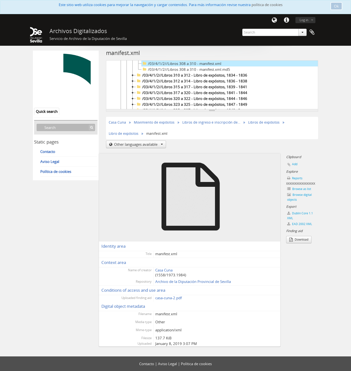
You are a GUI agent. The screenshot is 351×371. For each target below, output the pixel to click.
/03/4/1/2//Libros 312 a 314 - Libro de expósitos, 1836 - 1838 (191, 81)
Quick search (47, 111)
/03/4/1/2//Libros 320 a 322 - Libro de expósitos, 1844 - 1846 (191, 98)
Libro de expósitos (123, 133)
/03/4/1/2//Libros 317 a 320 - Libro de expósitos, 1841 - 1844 (191, 93)
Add (294, 164)
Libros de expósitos (264, 122)
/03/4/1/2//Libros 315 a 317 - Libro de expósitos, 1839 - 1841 (191, 87)
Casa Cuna (117, 122)
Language (274, 20)
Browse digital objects (299, 197)
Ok (336, 6)
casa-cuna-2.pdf (168, 297)
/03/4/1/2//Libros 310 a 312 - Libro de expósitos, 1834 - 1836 (191, 75)
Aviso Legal (49, 161)
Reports (294, 178)
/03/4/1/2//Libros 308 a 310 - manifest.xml (181, 63)
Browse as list (299, 189)
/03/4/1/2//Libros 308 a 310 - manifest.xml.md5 (186, 69)
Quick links (286, 20)
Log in (304, 20)
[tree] (212, 85)
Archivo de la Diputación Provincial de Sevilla (193, 281)
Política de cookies (55, 171)
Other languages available (138, 144)
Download (298, 239)
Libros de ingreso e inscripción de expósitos (211, 122)
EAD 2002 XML (299, 224)
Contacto (47, 151)
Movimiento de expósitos (154, 122)
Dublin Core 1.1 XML (300, 215)
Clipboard (312, 32)
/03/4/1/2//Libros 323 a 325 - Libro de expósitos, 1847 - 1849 (191, 104)
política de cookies (267, 4)
